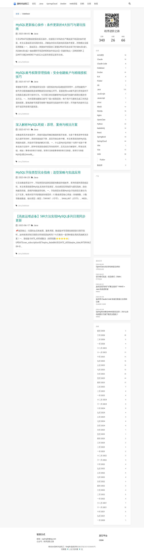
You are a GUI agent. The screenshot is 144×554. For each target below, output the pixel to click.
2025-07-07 (24, 81)
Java (41, 4)
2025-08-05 (24, 33)
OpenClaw (100, 269)
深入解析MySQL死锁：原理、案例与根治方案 (47, 124)
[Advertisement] (112, 215)
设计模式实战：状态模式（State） (109, 277)
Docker (63, 4)
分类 (89, 4)
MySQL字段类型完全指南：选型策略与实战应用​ (48, 172)
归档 (82, 4)
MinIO (98, 291)
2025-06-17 (24, 225)
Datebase (25, 62)
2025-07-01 (24, 129)
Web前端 (73, 4)
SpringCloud (52, 4)
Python (99, 279)
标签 (96, 4)
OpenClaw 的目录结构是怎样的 (108, 267)
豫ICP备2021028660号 (87, 547)
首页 (34, 4)
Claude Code (101, 304)
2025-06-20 (24, 177)
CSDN (101, 540)
